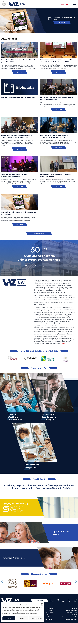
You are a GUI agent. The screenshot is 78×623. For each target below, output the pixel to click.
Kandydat (74, 608)
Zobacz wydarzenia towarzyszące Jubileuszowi (39, 266)
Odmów (22, 618)
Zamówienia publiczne (46, 617)
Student (50, 610)
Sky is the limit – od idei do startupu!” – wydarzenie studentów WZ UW (15, 175)
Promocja (50, 615)
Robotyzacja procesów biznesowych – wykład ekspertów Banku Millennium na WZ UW (56, 61)
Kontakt (74, 615)
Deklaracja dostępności (69, 617)
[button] (42, 604)
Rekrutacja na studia (61, 532)
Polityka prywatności (70, 619)
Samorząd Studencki (14, 558)
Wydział (50, 608)
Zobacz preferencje (36, 618)
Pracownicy (49, 613)
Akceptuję (9, 618)
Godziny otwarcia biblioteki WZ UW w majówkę (18, 97)
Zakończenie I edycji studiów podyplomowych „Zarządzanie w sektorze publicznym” (17, 136)
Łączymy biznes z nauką (14, 503)
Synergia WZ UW (72, 613)
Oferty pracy (49, 619)
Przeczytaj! (62, 22)
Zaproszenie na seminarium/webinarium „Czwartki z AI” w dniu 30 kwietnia (54, 136)
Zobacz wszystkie (39, 233)
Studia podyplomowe (70, 610)
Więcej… (63, 343)
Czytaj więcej (19, 72)
